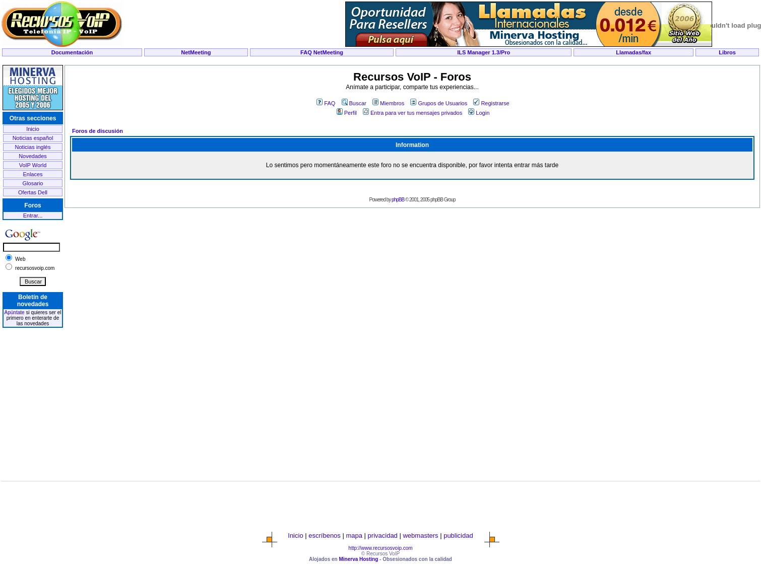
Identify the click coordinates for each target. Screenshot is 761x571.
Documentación (72, 52)
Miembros (388, 103)
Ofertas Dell (32, 192)
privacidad (383, 535)
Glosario (33, 183)
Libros (727, 52)
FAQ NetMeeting (321, 52)
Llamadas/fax (633, 52)
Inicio (32, 129)
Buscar (354, 103)
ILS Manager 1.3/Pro (483, 52)
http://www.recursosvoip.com (380, 548)
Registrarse (491, 103)
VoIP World (33, 165)
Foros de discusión (97, 131)
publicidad (458, 535)
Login (478, 113)
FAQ (325, 103)
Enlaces (32, 174)
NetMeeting (196, 52)
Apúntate (15, 312)
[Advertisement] (380, 61)
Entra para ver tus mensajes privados (412, 113)
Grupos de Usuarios (438, 103)
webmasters (420, 535)
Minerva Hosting (358, 559)
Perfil (347, 113)
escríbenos (324, 535)
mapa (354, 535)
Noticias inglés (33, 147)
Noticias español (33, 138)
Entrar (30, 215)
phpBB (398, 199)
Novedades (33, 156)
